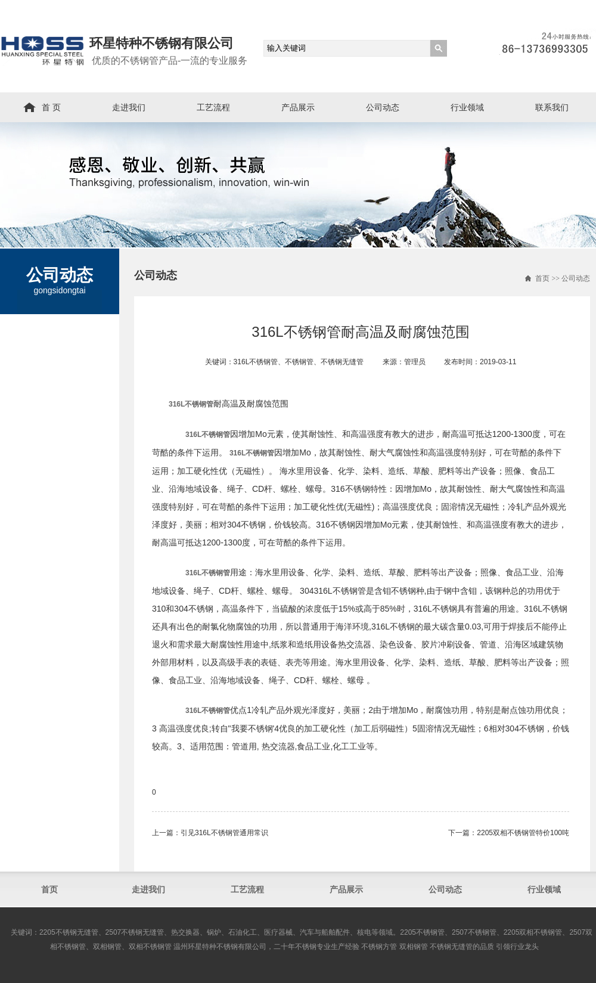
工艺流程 (213, 107)
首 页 (51, 107)
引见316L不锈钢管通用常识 (224, 833)
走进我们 (128, 107)
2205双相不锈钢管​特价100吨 (523, 833)
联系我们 (552, 107)
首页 (542, 278)
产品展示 (298, 107)
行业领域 (467, 107)
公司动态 (382, 107)
